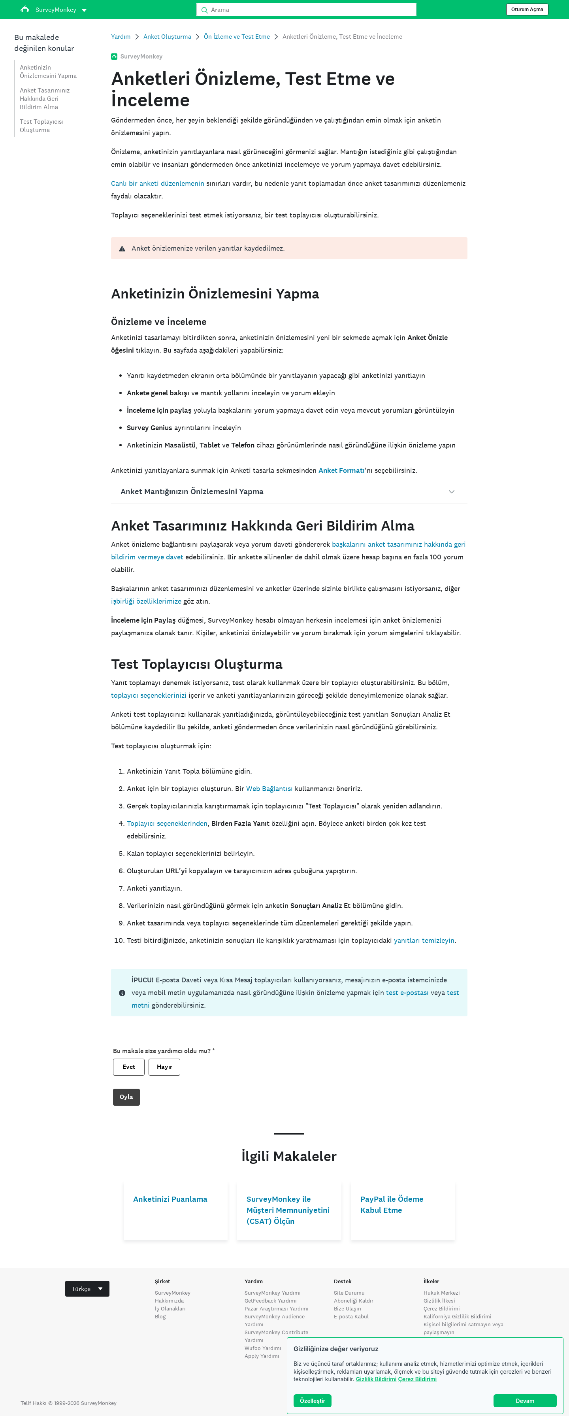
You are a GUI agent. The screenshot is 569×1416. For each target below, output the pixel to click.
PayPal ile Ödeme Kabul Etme (392, 1205)
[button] (289, 492)
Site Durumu (349, 1292)
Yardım (121, 36)
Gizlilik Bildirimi (376, 1379)
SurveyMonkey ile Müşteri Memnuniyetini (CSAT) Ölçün (288, 1210)
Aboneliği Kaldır (353, 1300)
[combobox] (87, 1289)
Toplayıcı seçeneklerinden (167, 823)
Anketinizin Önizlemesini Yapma (48, 71)
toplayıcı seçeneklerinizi (149, 695)
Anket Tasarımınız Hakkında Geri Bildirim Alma (45, 98)
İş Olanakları (170, 1308)
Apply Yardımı (262, 1355)
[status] (289, 992)
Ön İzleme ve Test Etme (237, 36)
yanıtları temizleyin (424, 940)
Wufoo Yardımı (263, 1348)
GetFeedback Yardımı (271, 1300)
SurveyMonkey (172, 1292)
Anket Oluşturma (167, 36)
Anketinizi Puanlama (170, 1199)
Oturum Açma (527, 9)
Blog (160, 1316)
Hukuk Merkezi (442, 1292)
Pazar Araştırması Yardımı (277, 1308)
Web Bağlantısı (269, 788)
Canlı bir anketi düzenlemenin (157, 183)
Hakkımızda (169, 1300)
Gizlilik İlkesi (439, 1300)
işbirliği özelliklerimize (146, 601)
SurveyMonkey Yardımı (273, 1292)
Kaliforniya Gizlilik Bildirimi (458, 1316)
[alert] (289, 248)
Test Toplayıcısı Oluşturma (42, 125)
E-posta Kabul (351, 1316)
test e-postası (407, 992)
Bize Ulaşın (347, 1308)
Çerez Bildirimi (417, 1379)
